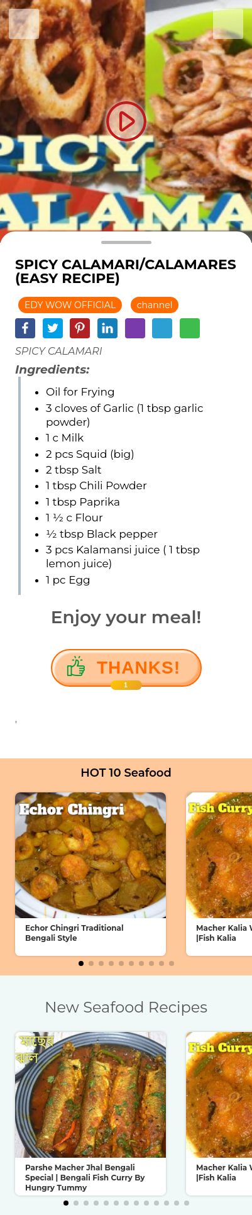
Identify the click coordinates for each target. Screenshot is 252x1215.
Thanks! (138, 672)
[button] (81, 963)
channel (155, 305)
